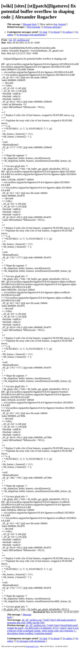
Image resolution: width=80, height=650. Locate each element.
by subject (68, 32)
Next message (33, 27)
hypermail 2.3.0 (32, 646)
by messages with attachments (31, 34)
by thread (55, 32)
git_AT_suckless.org (19, 40)
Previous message (52, 27)
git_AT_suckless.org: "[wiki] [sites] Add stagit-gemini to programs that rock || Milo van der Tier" (41, 621)
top (55, 24)
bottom (61, 24)
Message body (30, 24)
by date (43, 32)
